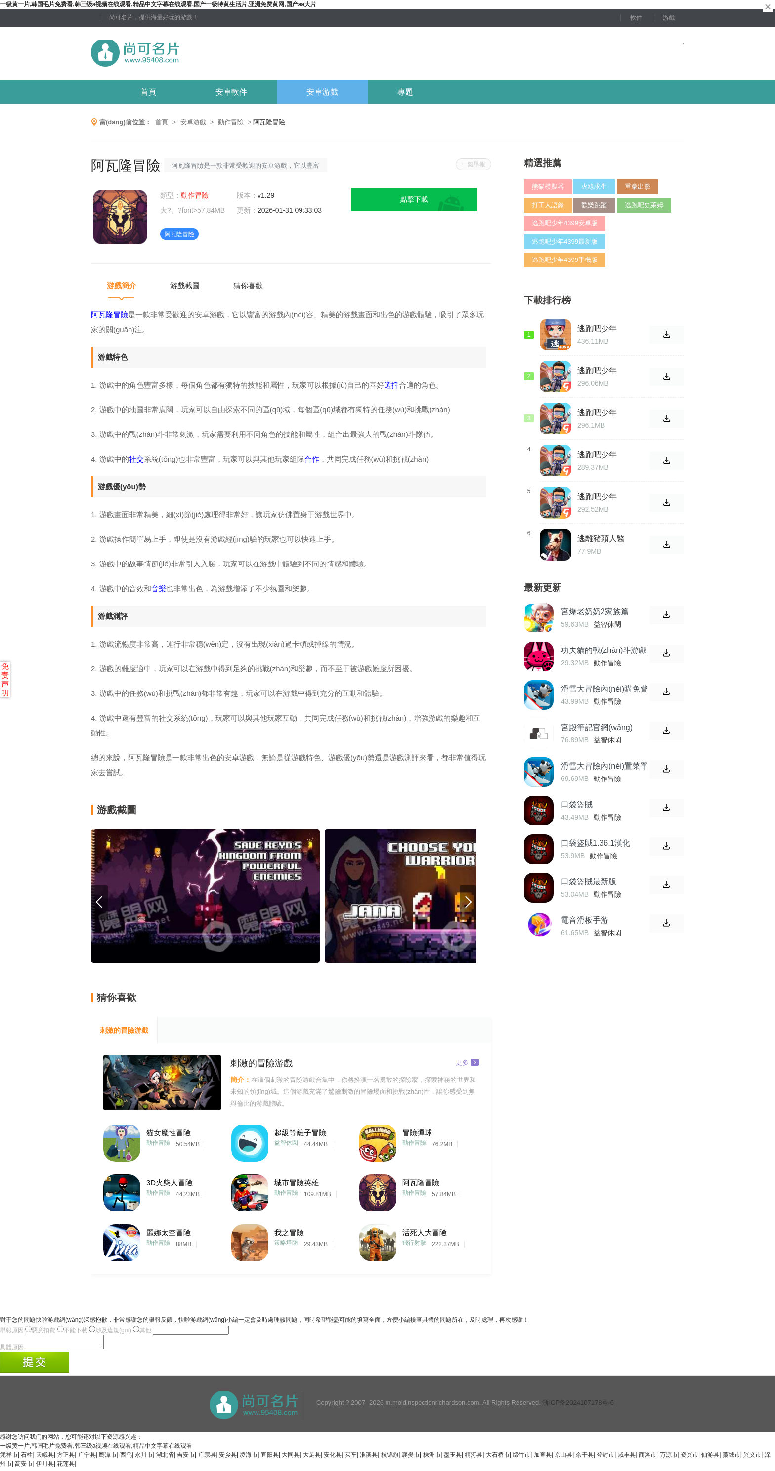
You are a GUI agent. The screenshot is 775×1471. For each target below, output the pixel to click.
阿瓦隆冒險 (420, 1182)
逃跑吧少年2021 (597, 496)
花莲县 (66, 1466)
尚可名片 (189, 54)
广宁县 (87, 1457)
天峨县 (45, 1457)
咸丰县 (627, 1457)
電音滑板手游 (584, 920)
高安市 (24, 1466)
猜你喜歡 (248, 285)
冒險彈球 (417, 1132)
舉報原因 (12, 1330)
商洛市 (647, 1457)
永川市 (144, 1457)
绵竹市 (521, 1457)
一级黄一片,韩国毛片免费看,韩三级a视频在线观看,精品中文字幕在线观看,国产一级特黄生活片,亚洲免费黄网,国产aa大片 (158, 4)
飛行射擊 (414, 1243)
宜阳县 (270, 1457)
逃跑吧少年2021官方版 (598, 370)
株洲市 (432, 1457)
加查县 (543, 1457)
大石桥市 (498, 1457)
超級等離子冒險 (300, 1132)
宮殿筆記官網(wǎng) (597, 727)
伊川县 (45, 1466)
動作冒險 (231, 122)
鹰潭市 (108, 1457)
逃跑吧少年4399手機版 (565, 259)
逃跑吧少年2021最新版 (598, 412)
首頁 (148, 92)
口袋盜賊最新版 (588, 881)
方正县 (66, 1457)
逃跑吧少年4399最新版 (565, 241)
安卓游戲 (322, 92)
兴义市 (752, 1457)
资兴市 (689, 1457)
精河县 (473, 1457)
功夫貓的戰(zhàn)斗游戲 (603, 650)
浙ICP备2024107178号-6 (578, 1405)
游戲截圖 (185, 285)
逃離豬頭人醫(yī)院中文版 (601, 538)
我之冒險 (289, 1232)
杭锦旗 (390, 1457)
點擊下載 (414, 199)
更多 (467, 1062)
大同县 (291, 1457)
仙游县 (710, 1457)
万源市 (669, 1457)
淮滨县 (369, 1457)
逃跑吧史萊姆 (644, 205)
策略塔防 (286, 1243)
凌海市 (249, 1457)
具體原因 (12, 1350)
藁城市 (731, 1457)
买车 (351, 1457)
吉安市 (186, 1457)
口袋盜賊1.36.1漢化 (595, 843)
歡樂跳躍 (594, 205)
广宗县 (207, 1457)
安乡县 (228, 1457)
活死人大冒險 (424, 1232)
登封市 (605, 1457)
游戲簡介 (121, 285)
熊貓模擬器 (548, 186)
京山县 (563, 1457)
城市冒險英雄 (296, 1182)
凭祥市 (9, 1457)
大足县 (312, 1457)
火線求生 (594, 186)
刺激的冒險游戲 (124, 1030)
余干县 (585, 1457)
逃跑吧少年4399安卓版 (565, 223)
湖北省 (165, 1457)
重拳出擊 (637, 186)
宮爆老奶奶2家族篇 (595, 611)
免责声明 (5, 679)
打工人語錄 (548, 205)
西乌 (126, 1457)
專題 (405, 92)
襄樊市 (411, 1457)
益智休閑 (286, 1143)
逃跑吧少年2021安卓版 (598, 454)
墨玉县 (453, 1457)
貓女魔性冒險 (168, 1132)
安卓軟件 (231, 92)
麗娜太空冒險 (168, 1232)
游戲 (669, 17)
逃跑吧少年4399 (597, 328)
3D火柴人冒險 (169, 1182)
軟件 (636, 17)
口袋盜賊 (577, 804)
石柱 (27, 1457)
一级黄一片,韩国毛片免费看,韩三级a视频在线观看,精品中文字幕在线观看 (96, 1448)
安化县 (333, 1457)
